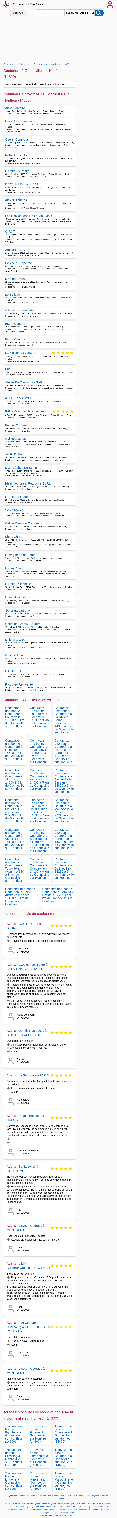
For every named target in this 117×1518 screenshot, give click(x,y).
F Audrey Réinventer (19, 684)
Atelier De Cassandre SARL (24, 382)
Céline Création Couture (22, 523)
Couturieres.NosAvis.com (30, 4)
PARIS (44, 1075)
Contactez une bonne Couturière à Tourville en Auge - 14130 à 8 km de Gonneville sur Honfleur (14, 870)
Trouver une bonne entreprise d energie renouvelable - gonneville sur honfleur (37, 1503)
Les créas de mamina (20, 121)
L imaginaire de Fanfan (21, 555)
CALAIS (12, 1120)
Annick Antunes (16, 200)
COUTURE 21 (28, 923)
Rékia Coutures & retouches (24, 411)
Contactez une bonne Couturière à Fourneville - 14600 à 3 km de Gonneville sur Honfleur (14, 717)
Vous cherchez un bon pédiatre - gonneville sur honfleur (74, 1510)
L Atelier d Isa (14, 671)
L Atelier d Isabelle (18, 584)
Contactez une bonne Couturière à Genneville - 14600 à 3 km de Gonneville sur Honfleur (39, 717)
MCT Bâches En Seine (21, 467)
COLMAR (43, 1267)
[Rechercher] (99, 12)
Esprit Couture (15, 323)
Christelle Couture (17, 597)
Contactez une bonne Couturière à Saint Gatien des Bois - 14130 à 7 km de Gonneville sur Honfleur (39, 810)
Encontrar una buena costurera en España (58, 1516)
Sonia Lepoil (27, 1166)
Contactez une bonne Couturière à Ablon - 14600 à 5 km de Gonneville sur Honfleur (14, 779)
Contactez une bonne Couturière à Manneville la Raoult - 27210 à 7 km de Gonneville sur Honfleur (64, 810)
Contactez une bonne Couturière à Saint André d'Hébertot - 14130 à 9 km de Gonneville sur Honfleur (20, 896)
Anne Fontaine (15, 108)
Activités (18, 13)
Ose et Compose (17, 139)
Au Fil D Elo (13, 454)
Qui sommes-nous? (17, 1496)
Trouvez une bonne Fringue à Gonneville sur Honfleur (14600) (38, 1434)
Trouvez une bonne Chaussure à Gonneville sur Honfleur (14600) (63, 1434)
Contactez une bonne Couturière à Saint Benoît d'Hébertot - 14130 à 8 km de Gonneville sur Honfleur (39, 840)
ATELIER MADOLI (18, 398)
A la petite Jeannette (19, 310)
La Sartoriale (27, 1075)
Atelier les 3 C (15, 250)
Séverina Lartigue (17, 610)
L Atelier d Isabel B (18, 497)
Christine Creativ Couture (23, 624)
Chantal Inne (14, 655)
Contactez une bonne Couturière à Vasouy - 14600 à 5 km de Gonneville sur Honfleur (39, 779)
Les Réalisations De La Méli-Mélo (28, 216)
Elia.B (9, 369)
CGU (87, 1496)
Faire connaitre (66, 1496)
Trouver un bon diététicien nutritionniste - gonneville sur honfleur (80, 1506)
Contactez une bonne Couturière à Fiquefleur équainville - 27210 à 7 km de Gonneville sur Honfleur (14, 810)
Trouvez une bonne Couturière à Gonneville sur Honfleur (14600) (63, 1457)
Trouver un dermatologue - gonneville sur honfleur (30, 1506)
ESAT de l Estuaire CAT (21, 184)
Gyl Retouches (15, 438)
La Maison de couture (20, 352)
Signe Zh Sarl (14, 536)
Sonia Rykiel (14, 510)
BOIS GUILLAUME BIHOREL (27, 1035)
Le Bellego (12, 294)
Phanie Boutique (30, 1115)
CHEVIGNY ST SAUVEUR (25, 969)
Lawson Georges (30, 1225)
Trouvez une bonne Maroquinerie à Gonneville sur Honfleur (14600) (64, 1481)
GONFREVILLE (17, 1170)
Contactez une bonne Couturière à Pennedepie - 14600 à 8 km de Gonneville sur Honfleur (64, 839)
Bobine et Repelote (18, 263)
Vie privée (78, 1496)
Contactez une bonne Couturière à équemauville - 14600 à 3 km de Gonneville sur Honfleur (39, 751)
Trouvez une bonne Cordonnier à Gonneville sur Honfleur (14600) (39, 1457)
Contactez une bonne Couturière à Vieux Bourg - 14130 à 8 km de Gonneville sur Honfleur (14, 839)
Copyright (95, 1496)
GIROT (10, 231)
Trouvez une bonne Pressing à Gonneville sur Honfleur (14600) (14, 1457)
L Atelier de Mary (17, 171)
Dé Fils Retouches (31, 1030)
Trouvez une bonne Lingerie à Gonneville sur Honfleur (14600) (14, 1481)
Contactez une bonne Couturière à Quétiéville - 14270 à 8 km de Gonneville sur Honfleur (64, 868)
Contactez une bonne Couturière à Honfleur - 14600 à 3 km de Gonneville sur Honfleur (14, 750)
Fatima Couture (16, 425)
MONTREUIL (16, 1230)
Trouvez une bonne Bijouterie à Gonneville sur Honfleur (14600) (14, 1434)
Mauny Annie (14, 568)
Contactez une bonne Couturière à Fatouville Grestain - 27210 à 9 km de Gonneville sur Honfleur (58, 895)
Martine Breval (15, 279)
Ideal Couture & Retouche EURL (28, 483)
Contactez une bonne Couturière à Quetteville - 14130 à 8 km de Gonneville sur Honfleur (39, 868)
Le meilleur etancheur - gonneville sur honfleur (92, 1503)
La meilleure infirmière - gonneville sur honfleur (28, 1510)
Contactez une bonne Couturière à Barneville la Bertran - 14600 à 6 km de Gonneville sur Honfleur (64, 781)
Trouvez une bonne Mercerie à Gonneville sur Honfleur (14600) (38, 1481)
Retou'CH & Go (16, 155)
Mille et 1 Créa (15, 639)
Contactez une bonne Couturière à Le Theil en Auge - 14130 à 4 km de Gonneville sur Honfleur (64, 751)
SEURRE (13, 928)
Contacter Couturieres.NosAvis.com (42, 1496)
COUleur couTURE (32, 964)
